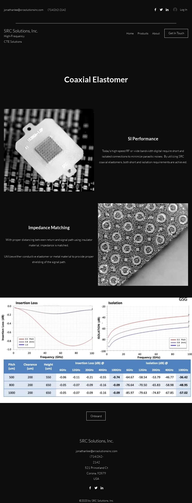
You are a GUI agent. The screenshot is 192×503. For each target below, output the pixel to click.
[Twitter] (161, 10)
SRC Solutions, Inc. (21, 30)
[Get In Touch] (176, 33)
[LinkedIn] (167, 10)
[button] (143, 33)
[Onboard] (96, 416)
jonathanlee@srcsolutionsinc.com (23, 9)
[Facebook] (155, 10)
